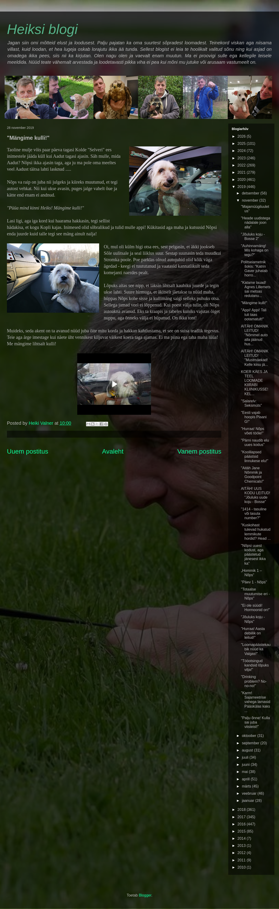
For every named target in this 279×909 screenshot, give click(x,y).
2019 (242, 187)
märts (247, 786)
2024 (242, 151)
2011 (242, 860)
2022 (242, 165)
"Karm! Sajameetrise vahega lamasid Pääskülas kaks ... (255, 702)
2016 (242, 824)
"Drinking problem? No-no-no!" (254, 681)
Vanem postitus (199, 451)
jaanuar (248, 801)
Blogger (145, 895)
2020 (242, 180)
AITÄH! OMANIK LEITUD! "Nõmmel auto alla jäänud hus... (254, 335)
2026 (242, 136)
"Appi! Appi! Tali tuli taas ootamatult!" (253, 314)
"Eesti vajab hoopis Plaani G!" (254, 417)
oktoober (249, 736)
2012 (242, 853)
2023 (242, 158)
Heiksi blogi (42, 29)
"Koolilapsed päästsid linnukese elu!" (254, 456)
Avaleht (113, 451)
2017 (242, 817)
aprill (246, 779)
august (248, 750)
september (251, 743)
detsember (251, 193)
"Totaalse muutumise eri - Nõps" (255, 593)
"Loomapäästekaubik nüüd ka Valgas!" (255, 649)
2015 (242, 831)
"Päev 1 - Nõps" (254, 582)
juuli (245, 757)
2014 (242, 838)
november (250, 200)
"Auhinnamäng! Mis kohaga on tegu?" (254, 250)
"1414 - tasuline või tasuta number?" (254, 513)
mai (245, 772)
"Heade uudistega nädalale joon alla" (255, 222)
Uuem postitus (27, 451)
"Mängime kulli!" (254, 303)
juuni (246, 765)
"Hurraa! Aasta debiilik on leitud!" (253, 633)
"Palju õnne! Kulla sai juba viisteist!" (255, 722)
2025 (242, 143)
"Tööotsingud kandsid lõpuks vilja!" (255, 665)
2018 (242, 810)
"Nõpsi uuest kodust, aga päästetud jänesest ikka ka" (253, 554)
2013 (242, 846)
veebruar (250, 793)
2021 (242, 172)
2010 (242, 867)
